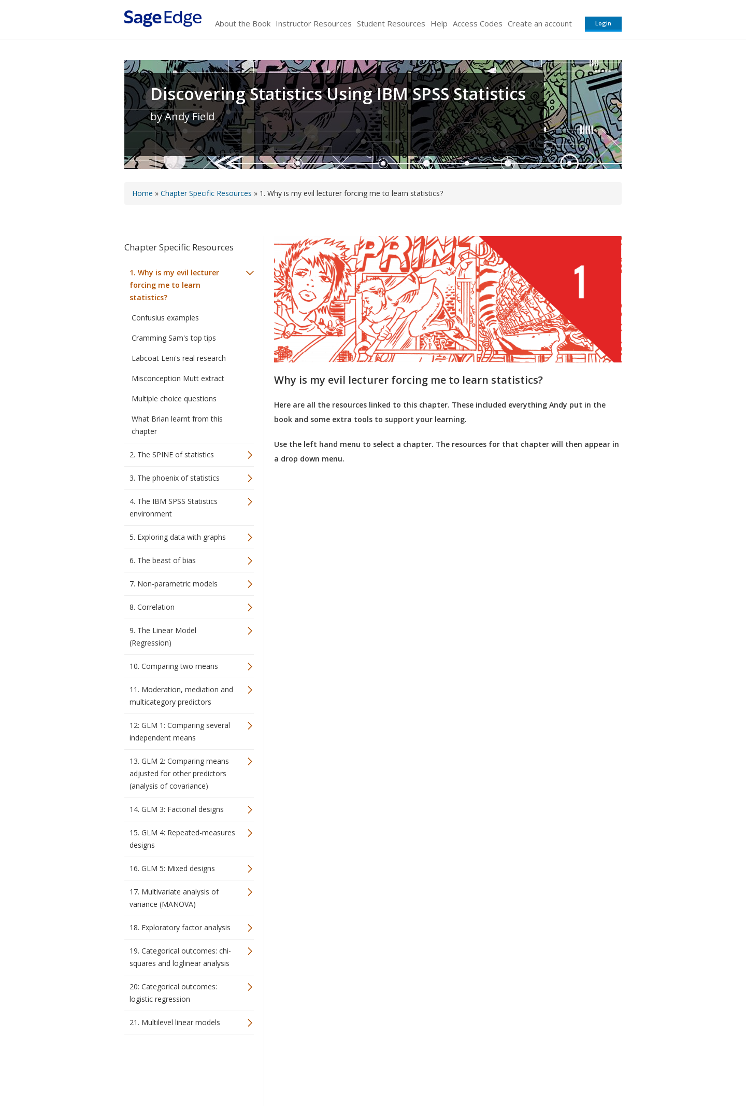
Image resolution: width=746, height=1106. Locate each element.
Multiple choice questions (174, 398)
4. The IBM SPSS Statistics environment (174, 507)
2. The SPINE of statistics (172, 454)
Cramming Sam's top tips (174, 338)
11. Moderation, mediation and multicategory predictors (181, 695)
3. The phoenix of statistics (175, 478)
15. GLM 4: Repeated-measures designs (182, 839)
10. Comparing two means (174, 666)
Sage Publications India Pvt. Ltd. (275, 1067)
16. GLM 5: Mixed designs (172, 868)
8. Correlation (152, 607)
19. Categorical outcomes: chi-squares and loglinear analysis (180, 957)
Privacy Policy (553, 1067)
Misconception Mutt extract (178, 378)
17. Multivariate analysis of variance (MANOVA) (174, 898)
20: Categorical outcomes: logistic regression (173, 993)
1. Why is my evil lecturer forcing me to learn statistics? (174, 285)
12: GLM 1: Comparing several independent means (180, 731)
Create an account (540, 23)
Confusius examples (165, 318)
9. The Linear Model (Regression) (163, 636)
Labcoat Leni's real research (179, 358)
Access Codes (478, 23)
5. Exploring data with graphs (178, 537)
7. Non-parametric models (174, 584)
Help (439, 23)
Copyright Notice (495, 1067)
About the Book (242, 23)
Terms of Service (432, 1067)
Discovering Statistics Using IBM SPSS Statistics (338, 93)
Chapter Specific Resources (206, 193)
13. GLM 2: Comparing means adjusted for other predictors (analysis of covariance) (179, 773)
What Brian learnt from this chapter (177, 425)
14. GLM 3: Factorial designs (177, 809)
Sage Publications (183, 1067)
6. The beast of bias (163, 560)
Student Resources (391, 23)
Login (603, 23)
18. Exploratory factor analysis (180, 927)
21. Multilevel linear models (175, 1022)
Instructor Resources (314, 23)
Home (142, 193)
